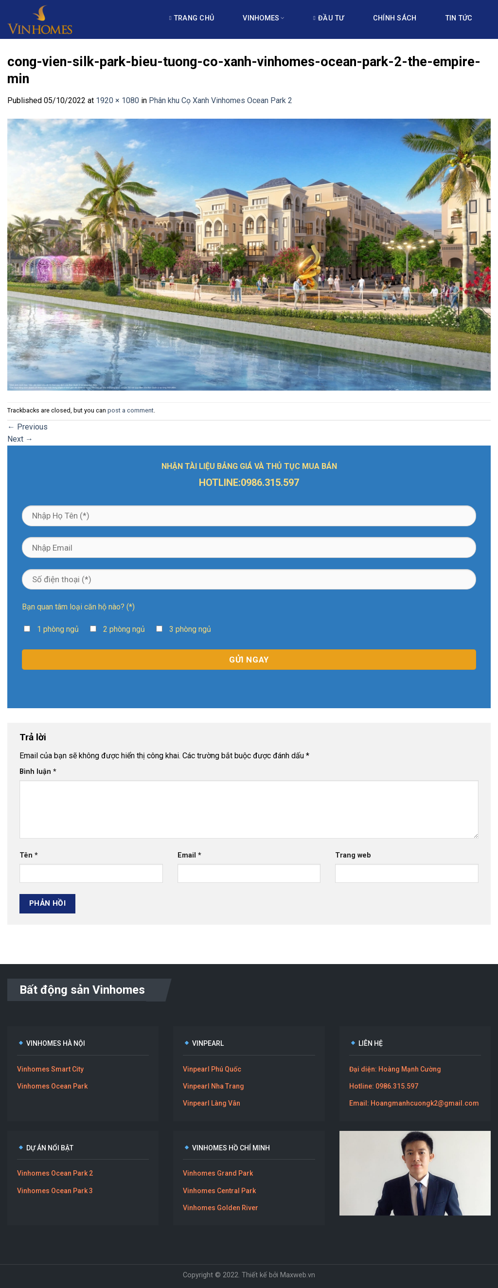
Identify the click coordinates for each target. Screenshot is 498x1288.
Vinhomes (264, 18)
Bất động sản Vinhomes (82, 990)
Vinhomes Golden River (220, 1208)
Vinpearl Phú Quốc (212, 1069)
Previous (27, 426)
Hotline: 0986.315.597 (383, 1086)
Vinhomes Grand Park (218, 1173)
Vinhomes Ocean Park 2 (55, 1173)
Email (189, 855)
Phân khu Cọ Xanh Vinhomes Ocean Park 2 (220, 100)
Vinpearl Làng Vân (211, 1103)
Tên (28, 855)
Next (20, 439)
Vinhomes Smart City (50, 1069)
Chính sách (395, 18)
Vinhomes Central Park (219, 1191)
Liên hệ (188, 55)
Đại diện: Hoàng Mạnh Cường (395, 1069)
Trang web (353, 855)
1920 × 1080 (117, 100)
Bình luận (37, 772)
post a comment (130, 410)
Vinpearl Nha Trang (213, 1086)
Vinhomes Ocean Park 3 (55, 1191)
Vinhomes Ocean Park (52, 1086)
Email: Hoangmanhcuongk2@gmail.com (414, 1103)
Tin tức (459, 18)
